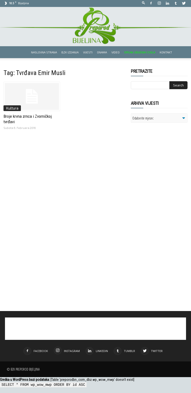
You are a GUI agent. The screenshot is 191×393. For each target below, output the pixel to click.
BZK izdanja (70, 52)
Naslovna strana (44, 52)
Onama (102, 52)
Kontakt (166, 52)
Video (115, 52)
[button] (143, 3)
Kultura (12, 108)
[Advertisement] (161, 177)
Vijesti (88, 52)
